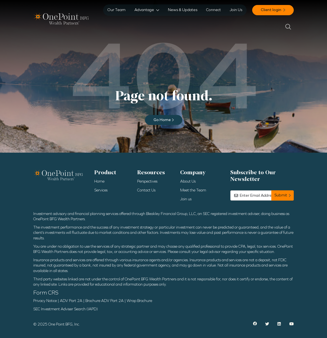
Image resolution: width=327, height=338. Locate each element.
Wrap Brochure (139, 300)
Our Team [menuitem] (117, 9)
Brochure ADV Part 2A (104, 300)
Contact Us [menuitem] (146, 190)
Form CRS (45, 292)
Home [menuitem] (99, 181)
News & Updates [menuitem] (182, 9)
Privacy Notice (45, 300)
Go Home (162, 119)
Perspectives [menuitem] (147, 181)
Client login (271, 9)
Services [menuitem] (101, 190)
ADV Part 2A (71, 300)
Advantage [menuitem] (144, 9)
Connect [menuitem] (213, 9)
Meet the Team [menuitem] (193, 190)
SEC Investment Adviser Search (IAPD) (65, 309)
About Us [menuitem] (188, 181)
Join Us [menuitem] (236, 9)
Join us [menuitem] (185, 199)
